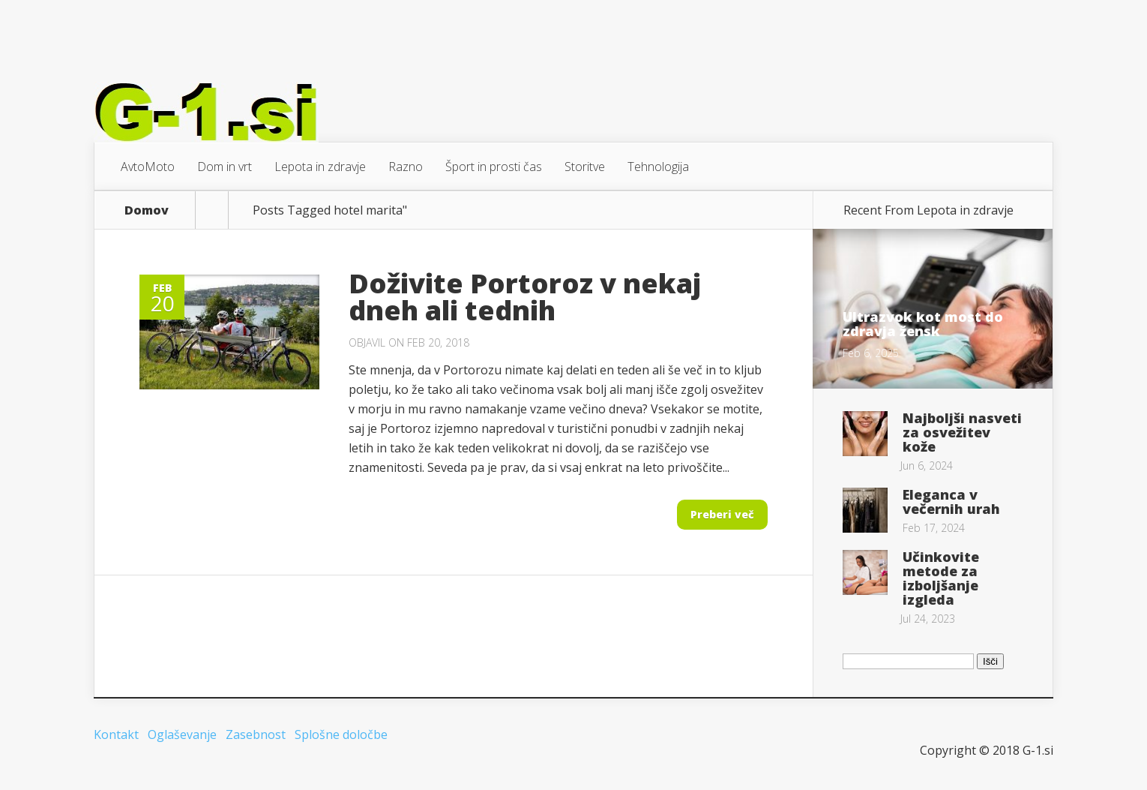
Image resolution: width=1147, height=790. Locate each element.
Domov (146, 210)
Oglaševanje (182, 734)
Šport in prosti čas (493, 166)
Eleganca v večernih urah (951, 501)
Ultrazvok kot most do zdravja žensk (923, 324)
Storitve (585, 166)
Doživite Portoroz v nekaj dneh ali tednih (525, 297)
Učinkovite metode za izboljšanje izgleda (941, 578)
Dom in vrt (224, 166)
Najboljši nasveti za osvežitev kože (962, 432)
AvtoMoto (148, 166)
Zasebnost (256, 734)
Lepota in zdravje (320, 166)
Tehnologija (658, 166)
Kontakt (116, 734)
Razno (405, 166)
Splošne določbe (341, 734)
